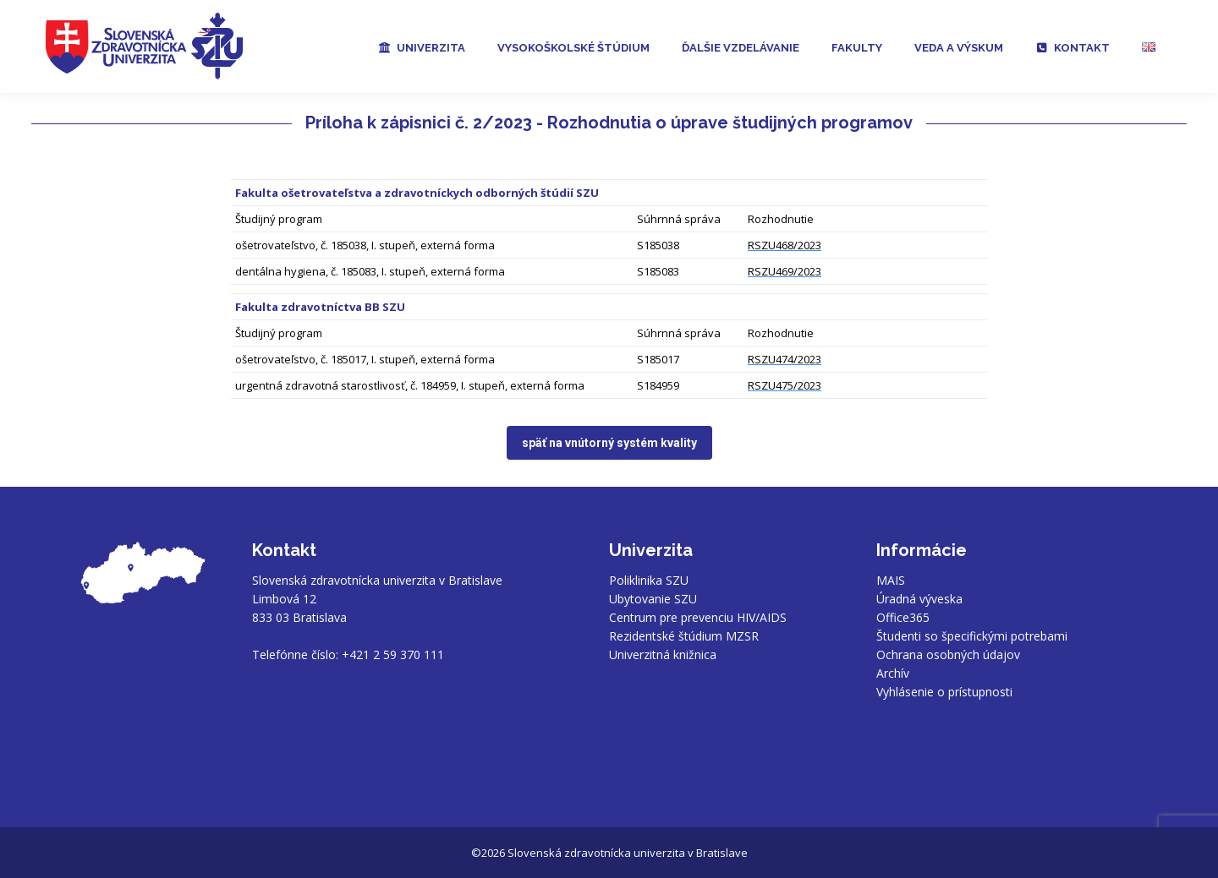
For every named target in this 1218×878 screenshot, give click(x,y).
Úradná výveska (919, 599)
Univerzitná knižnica (662, 654)
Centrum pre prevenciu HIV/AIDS (698, 617)
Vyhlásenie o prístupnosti (944, 692)
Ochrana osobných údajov (948, 654)
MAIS (890, 580)
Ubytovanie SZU (653, 599)
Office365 (903, 617)
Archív (892, 673)
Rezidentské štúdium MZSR (684, 636)
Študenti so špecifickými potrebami (971, 636)
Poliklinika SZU (649, 580)
